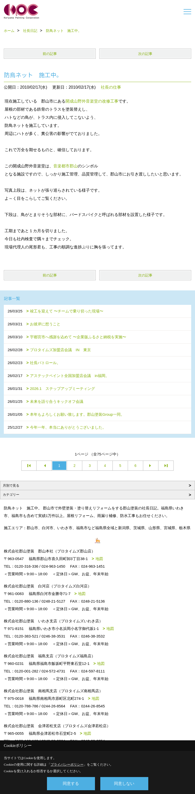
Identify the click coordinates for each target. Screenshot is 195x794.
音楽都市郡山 (65, 166)
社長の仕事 (111, 87)
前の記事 (50, 54)
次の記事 (145, 54)
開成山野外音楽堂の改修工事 (92, 101)
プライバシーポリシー (67, 764)
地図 (99, 559)
